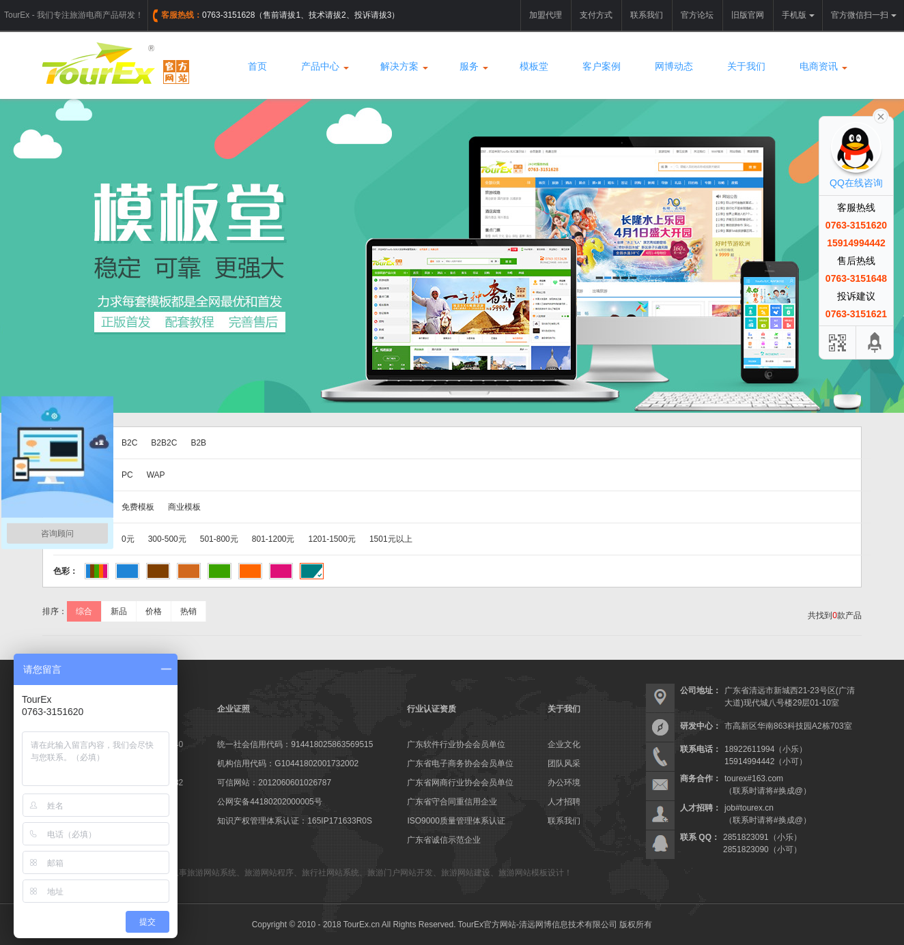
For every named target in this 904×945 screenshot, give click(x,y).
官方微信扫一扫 (863, 15)
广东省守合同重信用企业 (452, 801)
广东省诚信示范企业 (444, 840)
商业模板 (184, 507)
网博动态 (674, 66)
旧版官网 (747, 15)
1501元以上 (390, 539)
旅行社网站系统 (330, 872)
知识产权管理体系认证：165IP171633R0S (294, 821)
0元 (128, 539)
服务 (472, 66)
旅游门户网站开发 (400, 872)
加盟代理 (545, 15)
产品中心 (323, 66)
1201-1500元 (332, 539)
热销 (188, 611)
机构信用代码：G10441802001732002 (287, 763)
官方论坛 (697, 15)
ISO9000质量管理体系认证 (456, 821)
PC (127, 475)
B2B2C (164, 443)
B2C (129, 443)
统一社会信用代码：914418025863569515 (295, 744)
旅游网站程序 (269, 872)
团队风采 (564, 763)
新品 (119, 611)
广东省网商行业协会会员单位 (460, 782)
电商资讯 (822, 66)
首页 (257, 66)
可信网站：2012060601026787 (274, 782)
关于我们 (746, 66)
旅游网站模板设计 (531, 872)
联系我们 (646, 15)
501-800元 (219, 539)
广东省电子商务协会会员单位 (460, 763)
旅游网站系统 (211, 872)
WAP (156, 475)
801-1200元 (273, 539)
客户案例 (601, 66)
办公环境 (564, 782)
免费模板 (138, 507)
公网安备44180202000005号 (269, 801)
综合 (84, 611)
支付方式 (596, 15)
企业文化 (564, 744)
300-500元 (167, 539)
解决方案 (402, 66)
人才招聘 (564, 801)
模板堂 (534, 66)
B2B (198, 443)
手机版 (798, 15)
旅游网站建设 (465, 872)
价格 (153, 611)
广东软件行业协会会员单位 (456, 744)
